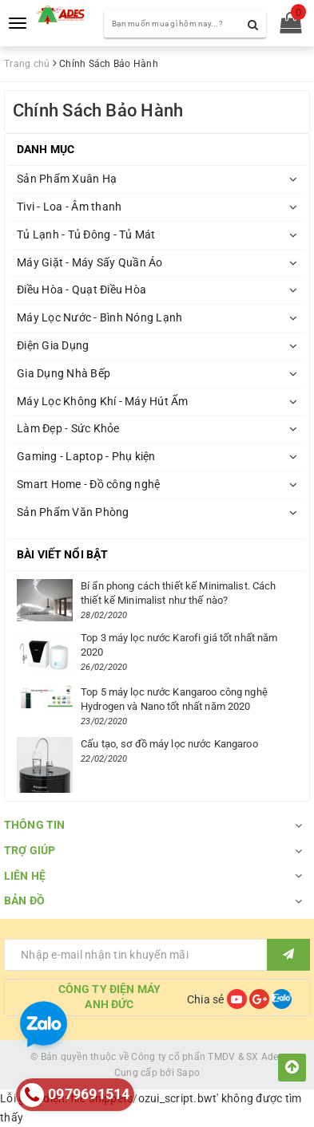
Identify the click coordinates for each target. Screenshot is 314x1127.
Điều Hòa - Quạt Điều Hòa (81, 289)
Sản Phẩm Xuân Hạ (67, 178)
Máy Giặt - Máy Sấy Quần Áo (90, 262)
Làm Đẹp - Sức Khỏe (68, 428)
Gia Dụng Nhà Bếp (63, 373)
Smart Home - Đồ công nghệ (88, 484)
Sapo (188, 1072)
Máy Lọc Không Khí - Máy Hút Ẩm (103, 401)
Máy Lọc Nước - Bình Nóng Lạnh (99, 317)
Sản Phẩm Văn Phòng (73, 512)
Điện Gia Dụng (53, 345)
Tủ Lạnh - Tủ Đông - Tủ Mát (86, 234)
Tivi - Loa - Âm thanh (69, 206)
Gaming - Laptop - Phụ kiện (86, 456)
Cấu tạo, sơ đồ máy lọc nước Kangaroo (169, 744)
